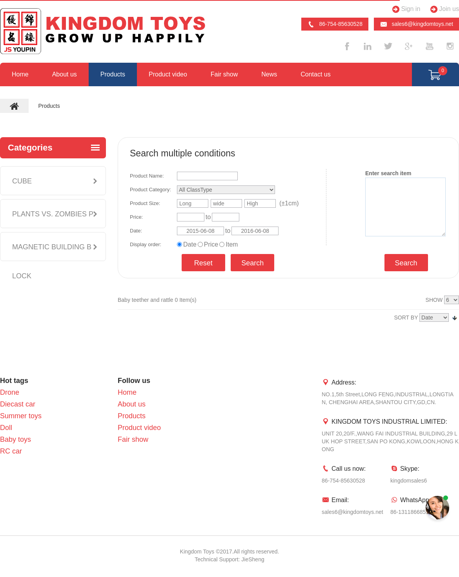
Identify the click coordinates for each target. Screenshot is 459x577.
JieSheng (252, 559)
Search (252, 263)
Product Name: (147, 176)
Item (232, 244)
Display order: (145, 244)
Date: (136, 231)
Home (20, 74)
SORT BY (406, 317)
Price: (136, 217)
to (208, 217)
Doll (6, 428)
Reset (203, 263)
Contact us (315, 74)
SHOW (434, 300)
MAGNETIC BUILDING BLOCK (51, 261)
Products (112, 74)
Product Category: (150, 189)
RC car (11, 451)
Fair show (224, 74)
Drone (9, 392)
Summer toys (21, 416)
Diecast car (17, 404)
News (269, 74)
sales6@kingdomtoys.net (416, 24)
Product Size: (145, 203)
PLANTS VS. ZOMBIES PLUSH (52, 228)
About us (64, 74)
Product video (168, 74)
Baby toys (15, 439)
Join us (443, 9)
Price (211, 244)
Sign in (405, 9)
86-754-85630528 (334, 24)
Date (190, 244)
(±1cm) (289, 203)
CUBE (22, 181)
